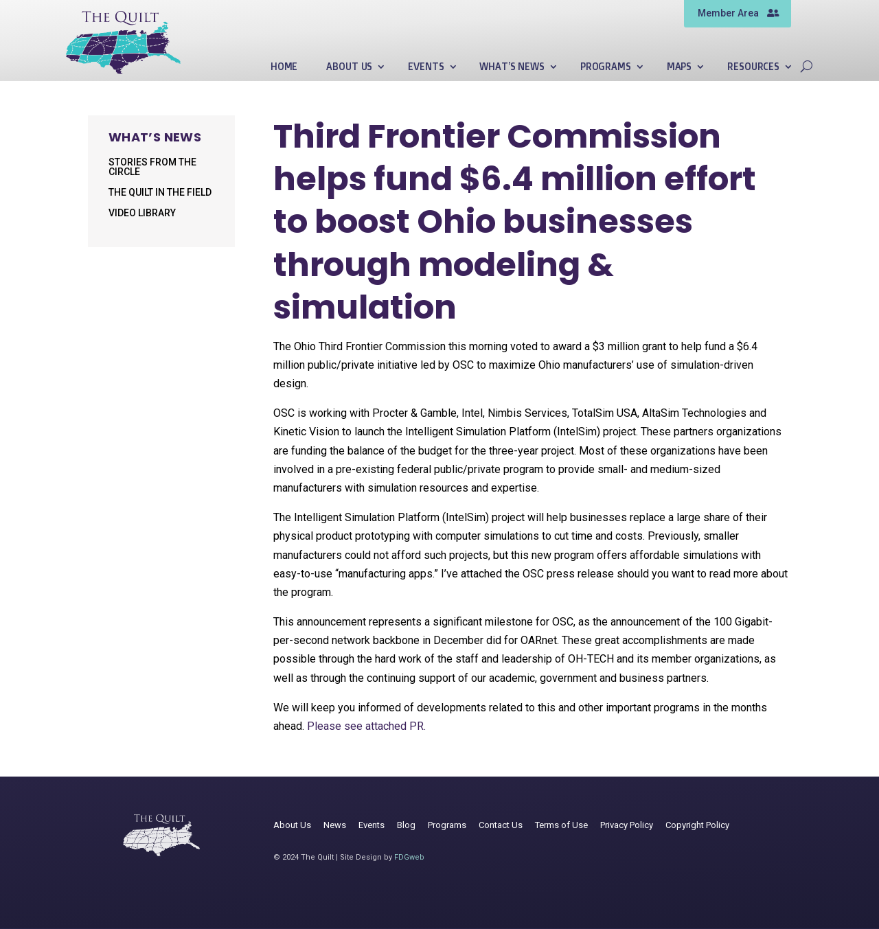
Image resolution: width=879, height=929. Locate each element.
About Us (349, 67)
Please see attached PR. (366, 726)
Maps (679, 67)
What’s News (511, 67)
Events (426, 67)
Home (284, 67)
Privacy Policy (626, 825)
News (334, 825)
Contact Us (501, 825)
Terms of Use (561, 825)
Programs (605, 67)
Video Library (142, 213)
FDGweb (409, 857)
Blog (406, 825)
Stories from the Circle (152, 167)
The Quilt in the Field (160, 192)
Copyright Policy (697, 825)
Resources (753, 67)
